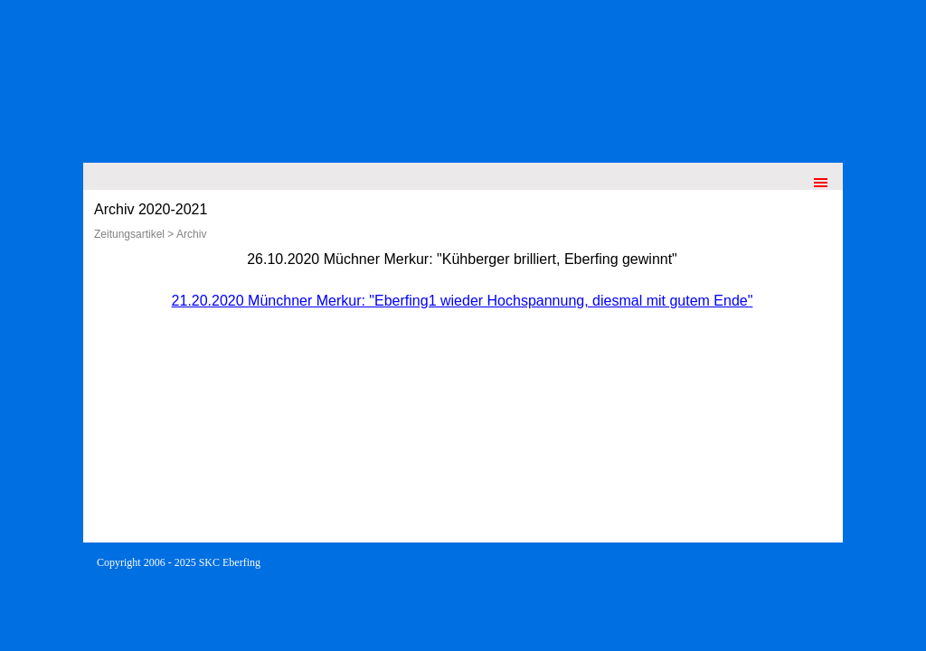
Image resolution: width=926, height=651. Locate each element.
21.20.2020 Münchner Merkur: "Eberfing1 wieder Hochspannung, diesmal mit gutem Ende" (462, 300)
